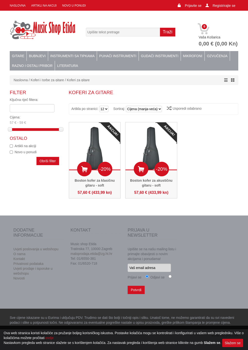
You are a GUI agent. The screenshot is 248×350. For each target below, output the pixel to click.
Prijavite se (193, 6)
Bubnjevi (37, 56)
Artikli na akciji (43, 5)
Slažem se (232, 343)
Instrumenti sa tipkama (72, 56)
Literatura (67, 66)
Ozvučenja (217, 56)
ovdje (49, 338)
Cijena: (30, 120)
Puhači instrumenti (117, 56)
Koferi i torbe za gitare (47, 80)
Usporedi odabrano (184, 108)
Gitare (18, 56)
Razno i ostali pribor (32, 66)
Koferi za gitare (78, 80)
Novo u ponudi (74, 5)
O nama (19, 254)
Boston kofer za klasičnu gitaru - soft (95, 183)
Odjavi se (157, 277)
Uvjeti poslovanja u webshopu (35, 249)
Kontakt (19, 259)
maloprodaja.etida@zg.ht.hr (91, 254)
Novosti (19, 278)
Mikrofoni (192, 56)
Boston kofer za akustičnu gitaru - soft (151, 183)
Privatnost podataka (28, 264)
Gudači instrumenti (159, 56)
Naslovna (18, 5)
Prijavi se (135, 277)
